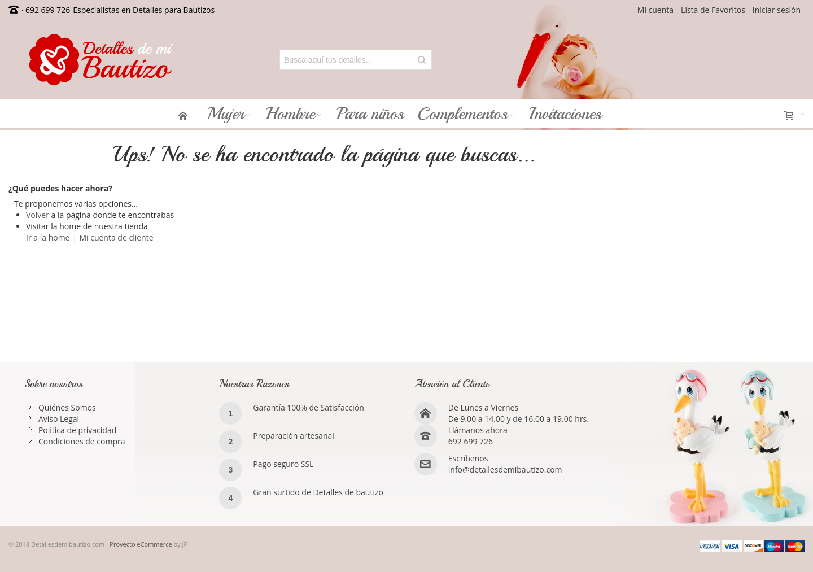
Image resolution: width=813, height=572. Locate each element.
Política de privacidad (77, 430)
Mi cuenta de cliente (116, 237)
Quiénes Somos (67, 407)
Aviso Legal (58, 418)
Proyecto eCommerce (141, 544)
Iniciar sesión (777, 10)
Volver (37, 214)
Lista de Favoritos (713, 10)
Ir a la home (47, 237)
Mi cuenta (655, 10)
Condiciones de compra (81, 441)
